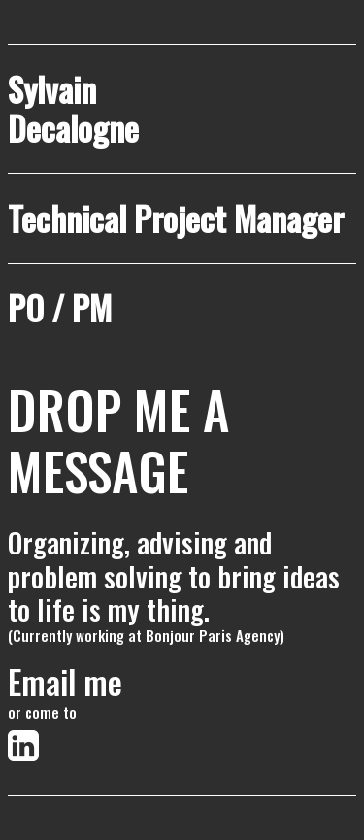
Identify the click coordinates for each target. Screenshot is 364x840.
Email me (65, 681)
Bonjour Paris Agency (213, 635)
